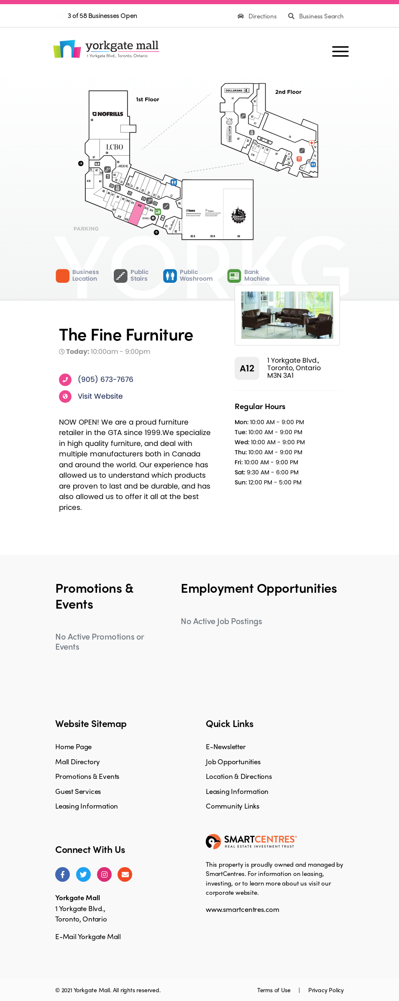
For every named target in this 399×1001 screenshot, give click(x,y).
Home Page (73, 746)
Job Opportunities (233, 761)
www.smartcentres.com (242, 909)
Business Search (316, 15)
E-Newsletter (226, 746)
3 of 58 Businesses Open (102, 15)
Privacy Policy (326, 990)
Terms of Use (274, 990)
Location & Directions (239, 776)
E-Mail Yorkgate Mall (88, 936)
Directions (258, 15)
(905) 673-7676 (105, 379)
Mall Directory (77, 761)
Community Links (232, 806)
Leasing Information (86, 806)
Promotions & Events (87, 776)
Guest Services (78, 791)
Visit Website (100, 396)
